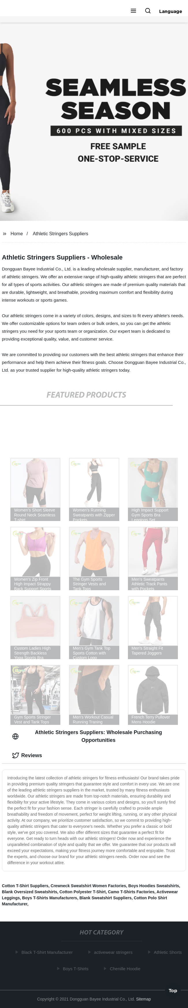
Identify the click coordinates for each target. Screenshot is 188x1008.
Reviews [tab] (27, 755)
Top (173, 990)
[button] (133, 11)
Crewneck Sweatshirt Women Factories (88, 885)
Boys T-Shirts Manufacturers (49, 898)
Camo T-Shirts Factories (131, 891)
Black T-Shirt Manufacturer (47, 952)
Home (16, 233)
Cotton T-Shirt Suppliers (25, 885)
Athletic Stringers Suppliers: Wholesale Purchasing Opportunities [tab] (87, 736)
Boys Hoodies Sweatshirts (153, 885)
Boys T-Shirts (76, 968)
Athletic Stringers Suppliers (60, 233)
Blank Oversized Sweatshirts (29, 891)
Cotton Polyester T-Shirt (82, 891)
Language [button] (170, 11)
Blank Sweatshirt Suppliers (105, 898)
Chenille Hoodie (126, 968)
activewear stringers (114, 952)
